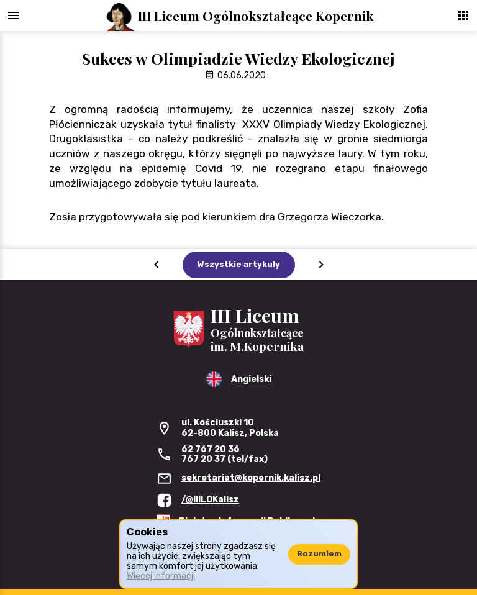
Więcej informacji (161, 576)
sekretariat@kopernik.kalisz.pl (250, 478)
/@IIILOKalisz (210, 499)
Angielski (251, 379)
